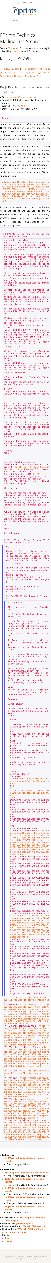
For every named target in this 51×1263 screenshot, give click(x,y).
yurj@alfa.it (19, 105)
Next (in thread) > (21, 72)
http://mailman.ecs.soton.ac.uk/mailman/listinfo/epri (29, 781)
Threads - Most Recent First (27, 76)
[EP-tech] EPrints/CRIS (33, 1226)
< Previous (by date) (9, 68)
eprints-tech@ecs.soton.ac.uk (21, 97)
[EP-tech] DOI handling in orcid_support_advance (23, 1230)
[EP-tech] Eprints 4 (25, 1223)
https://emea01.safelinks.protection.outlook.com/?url (29, 793)
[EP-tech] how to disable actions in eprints (26, 1172)
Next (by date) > (29, 68)
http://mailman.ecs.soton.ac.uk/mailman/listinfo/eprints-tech (26, 1000)
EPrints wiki (13, 48)
